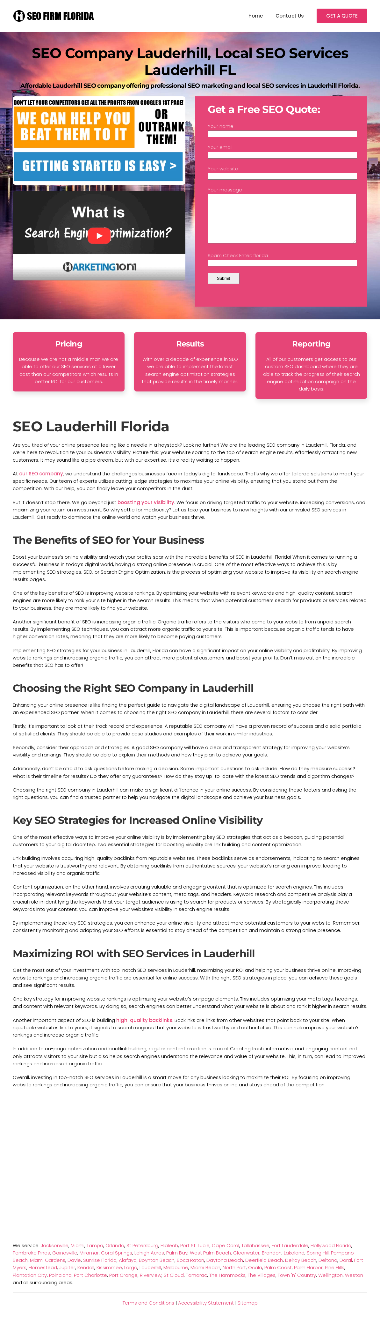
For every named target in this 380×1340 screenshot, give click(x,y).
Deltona (328, 1269)
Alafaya (128, 1269)
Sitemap (248, 1312)
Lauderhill (150, 1277)
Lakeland (294, 1262)
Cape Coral (225, 1255)
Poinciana (60, 1284)
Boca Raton (190, 1269)
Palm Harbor (308, 1277)
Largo (130, 1277)
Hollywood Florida (331, 1255)
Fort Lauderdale (290, 1255)
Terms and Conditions (148, 1312)
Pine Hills (334, 1277)
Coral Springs (116, 1262)
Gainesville (64, 1262)
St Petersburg (142, 1255)
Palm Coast (278, 1277)
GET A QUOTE (342, 15)
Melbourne (175, 1277)
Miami (77, 1255)
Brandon (272, 1262)
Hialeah (169, 1255)
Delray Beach (300, 1269)
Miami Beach (205, 1277)
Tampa (95, 1255)
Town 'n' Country (297, 1284)
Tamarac (196, 1284)
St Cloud (174, 1284)
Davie (74, 1269)
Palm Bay (177, 1262)
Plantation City (30, 1284)
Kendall (85, 1277)
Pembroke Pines (31, 1262)
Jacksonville (54, 1255)
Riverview (150, 1284)
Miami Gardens (47, 1269)
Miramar (89, 1262)
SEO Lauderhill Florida (91, 435)
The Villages (262, 1284)
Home (255, 15)
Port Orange (123, 1284)
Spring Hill (318, 1262)
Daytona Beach (224, 1269)
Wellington (330, 1284)
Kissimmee (109, 1277)
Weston (354, 1284)
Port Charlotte (90, 1284)
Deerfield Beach (264, 1269)
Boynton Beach (157, 1269)
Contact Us (290, 15)
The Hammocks (227, 1284)
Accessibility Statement (206, 1312)
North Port (234, 1277)
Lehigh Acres (149, 1262)
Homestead (43, 1277)
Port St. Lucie (195, 1255)
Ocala (255, 1277)
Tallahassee (255, 1255)
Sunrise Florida (100, 1269)
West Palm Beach (210, 1262)
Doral (346, 1269)
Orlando (114, 1255)
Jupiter (67, 1277)
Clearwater (246, 1262)
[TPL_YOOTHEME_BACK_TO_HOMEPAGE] (54, 16)
